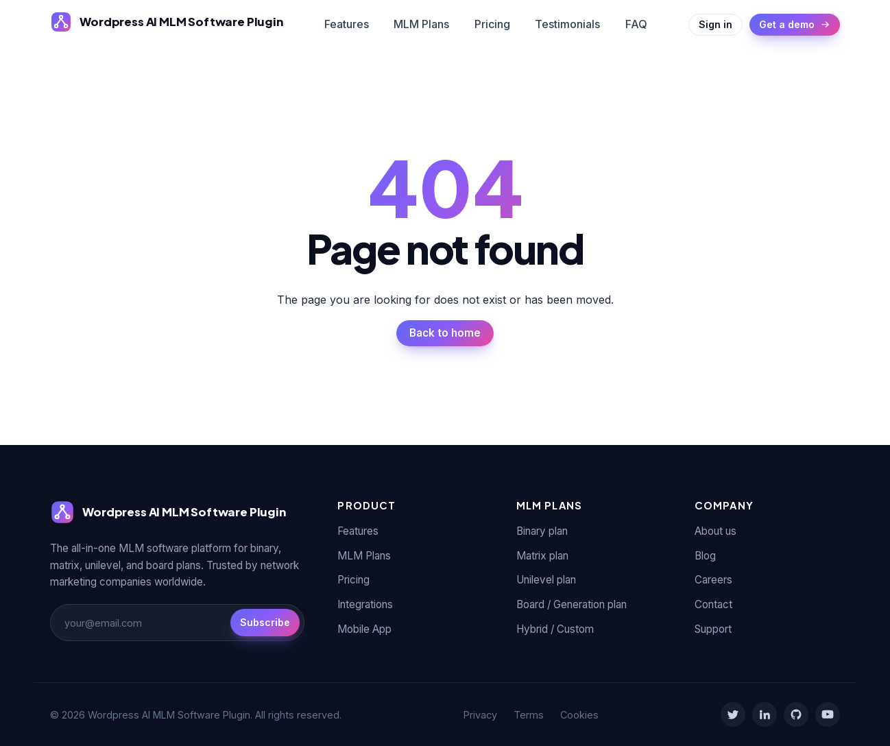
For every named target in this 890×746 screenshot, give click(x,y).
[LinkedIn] (764, 714)
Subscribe (265, 622)
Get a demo (794, 24)
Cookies (579, 715)
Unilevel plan (546, 579)
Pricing (492, 24)
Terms (529, 715)
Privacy (480, 715)
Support (713, 629)
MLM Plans (421, 24)
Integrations (365, 604)
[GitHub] (796, 714)
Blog (705, 555)
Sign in (715, 24)
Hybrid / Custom (555, 629)
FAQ (636, 24)
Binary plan (542, 531)
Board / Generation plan (571, 604)
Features (346, 24)
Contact (713, 604)
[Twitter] (733, 714)
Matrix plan (542, 555)
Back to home (445, 332)
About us (715, 531)
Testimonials (567, 24)
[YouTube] (827, 714)
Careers (713, 579)
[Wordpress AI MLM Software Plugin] (166, 22)
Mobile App (364, 629)
